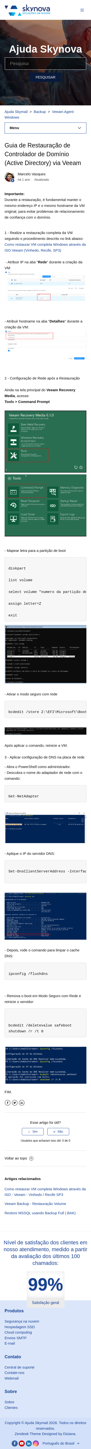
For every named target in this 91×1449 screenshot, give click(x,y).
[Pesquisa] (45, 63)
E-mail (10, 1343)
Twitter (15, 1103)
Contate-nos (15, 1373)
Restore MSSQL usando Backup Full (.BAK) (40, 1213)
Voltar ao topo (19, 1158)
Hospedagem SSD (20, 1327)
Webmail (12, 1378)
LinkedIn (22, 1103)
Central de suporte (19, 1367)
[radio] (33, 1131)
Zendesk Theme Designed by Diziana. (45, 1434)
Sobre (9, 1402)
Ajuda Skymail (16, 112)
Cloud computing (18, 1332)
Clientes (11, 1407)
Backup (40, 112)
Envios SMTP (16, 1338)
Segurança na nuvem (22, 1321)
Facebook (8, 1103)
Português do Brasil (58, 1443)
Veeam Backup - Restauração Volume (35, 1204)
